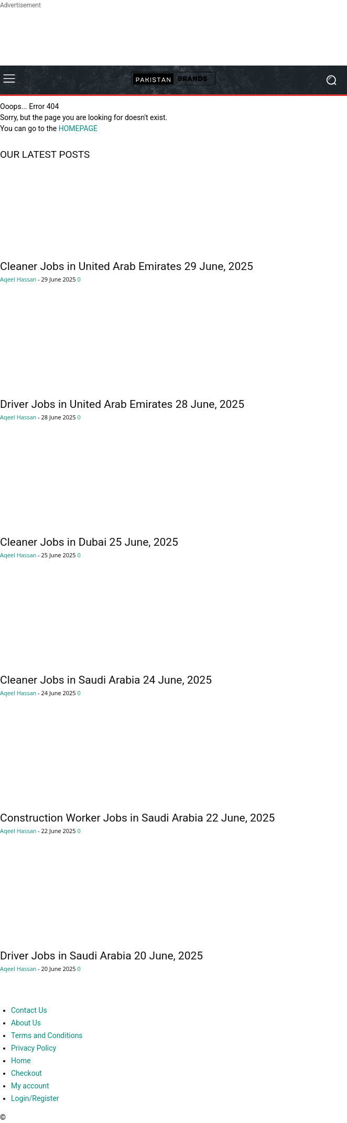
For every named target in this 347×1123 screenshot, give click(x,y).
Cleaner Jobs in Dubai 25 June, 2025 (89, 542)
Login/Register (35, 1098)
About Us (26, 1023)
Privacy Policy (33, 1048)
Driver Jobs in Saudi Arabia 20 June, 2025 (101, 955)
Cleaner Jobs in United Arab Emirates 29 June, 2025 (126, 266)
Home (21, 1060)
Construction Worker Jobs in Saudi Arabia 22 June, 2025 (137, 818)
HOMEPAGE (78, 128)
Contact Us (29, 1010)
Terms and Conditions (47, 1035)
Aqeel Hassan (18, 279)
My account (30, 1086)
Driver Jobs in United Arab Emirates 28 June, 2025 (122, 404)
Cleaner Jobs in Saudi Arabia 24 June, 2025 (106, 680)
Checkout (26, 1073)
